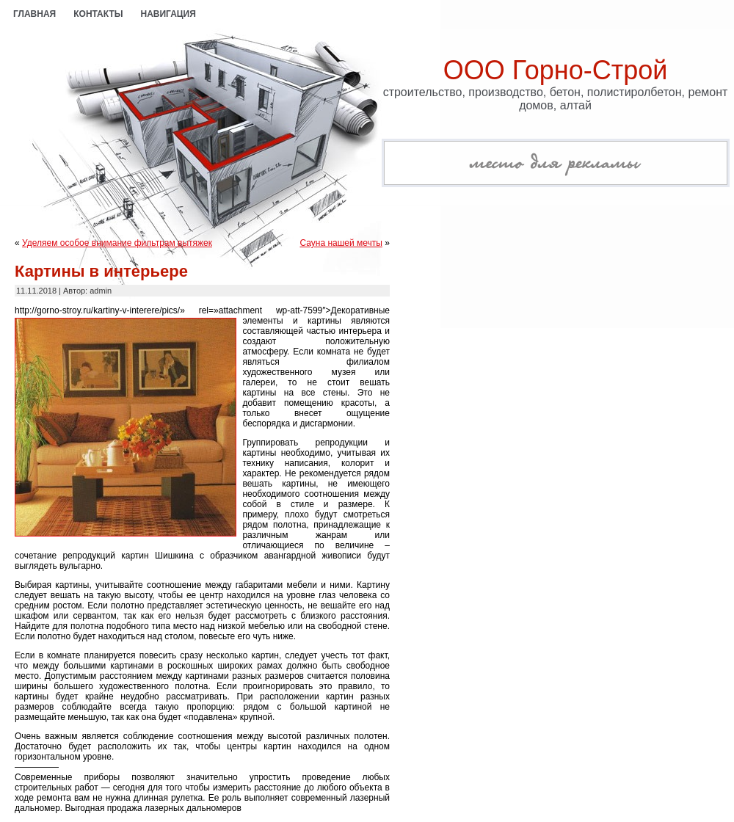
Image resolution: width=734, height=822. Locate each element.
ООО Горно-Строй (555, 70)
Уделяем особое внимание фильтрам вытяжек (117, 243)
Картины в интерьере (101, 271)
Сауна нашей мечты (340, 243)
